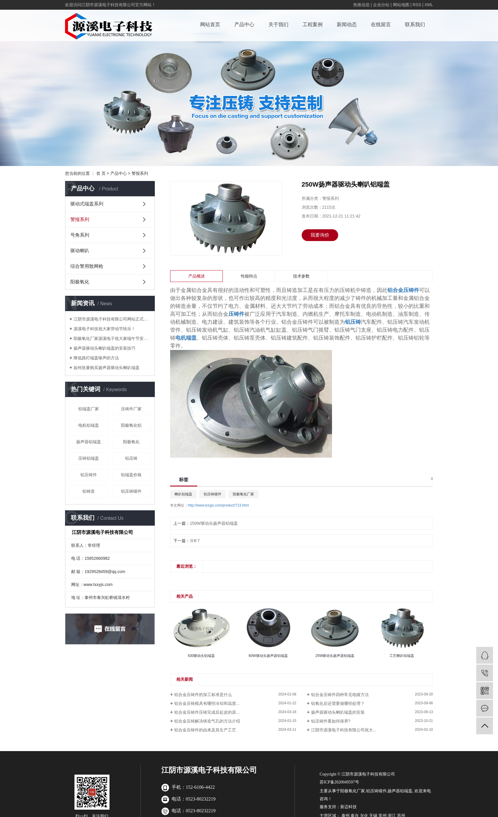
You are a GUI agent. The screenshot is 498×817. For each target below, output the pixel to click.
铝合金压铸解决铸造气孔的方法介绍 (207, 721)
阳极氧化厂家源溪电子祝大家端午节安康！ (112, 338)
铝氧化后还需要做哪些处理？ (338, 703)
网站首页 (210, 24)
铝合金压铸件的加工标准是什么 (203, 694)
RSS (417, 4)
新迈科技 (348, 807)
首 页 (101, 173)
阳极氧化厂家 (243, 494)
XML (428, 4)
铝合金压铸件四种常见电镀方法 (340, 694)
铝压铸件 (88, 474)
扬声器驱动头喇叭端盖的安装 (338, 712)
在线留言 (381, 24)
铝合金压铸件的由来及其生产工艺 (205, 730)
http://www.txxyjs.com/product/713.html (218, 505)
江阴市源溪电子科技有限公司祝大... (343, 730)
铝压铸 (131, 458)
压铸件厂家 (131, 408)
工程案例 (313, 24)
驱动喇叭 (79, 250)
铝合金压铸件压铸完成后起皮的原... (207, 712)
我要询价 (320, 235)
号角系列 (79, 235)
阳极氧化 (79, 281)
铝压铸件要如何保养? (331, 721)
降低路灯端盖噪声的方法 (96, 358)
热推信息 (361, 4)
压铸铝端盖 (88, 458)
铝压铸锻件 (131, 491)
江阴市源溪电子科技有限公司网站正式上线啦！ (112, 319)
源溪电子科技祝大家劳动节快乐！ (104, 328)
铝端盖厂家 (88, 408)
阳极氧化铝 (131, 425)
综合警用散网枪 (86, 266)
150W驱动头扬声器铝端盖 (214, 523)
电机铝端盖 (88, 425)
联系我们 (415, 24)
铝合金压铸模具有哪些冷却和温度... (207, 703)
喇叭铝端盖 (183, 494)
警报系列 (140, 173)
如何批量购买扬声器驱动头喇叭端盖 (107, 367)
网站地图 (401, 4)
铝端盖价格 (131, 474)
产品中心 (244, 24)
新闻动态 (347, 24)
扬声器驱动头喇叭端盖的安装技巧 (104, 348)
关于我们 (278, 24)
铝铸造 (88, 491)
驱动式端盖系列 (86, 203)
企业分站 (381, 4)
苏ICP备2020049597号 (339, 782)
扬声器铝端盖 (88, 441)
